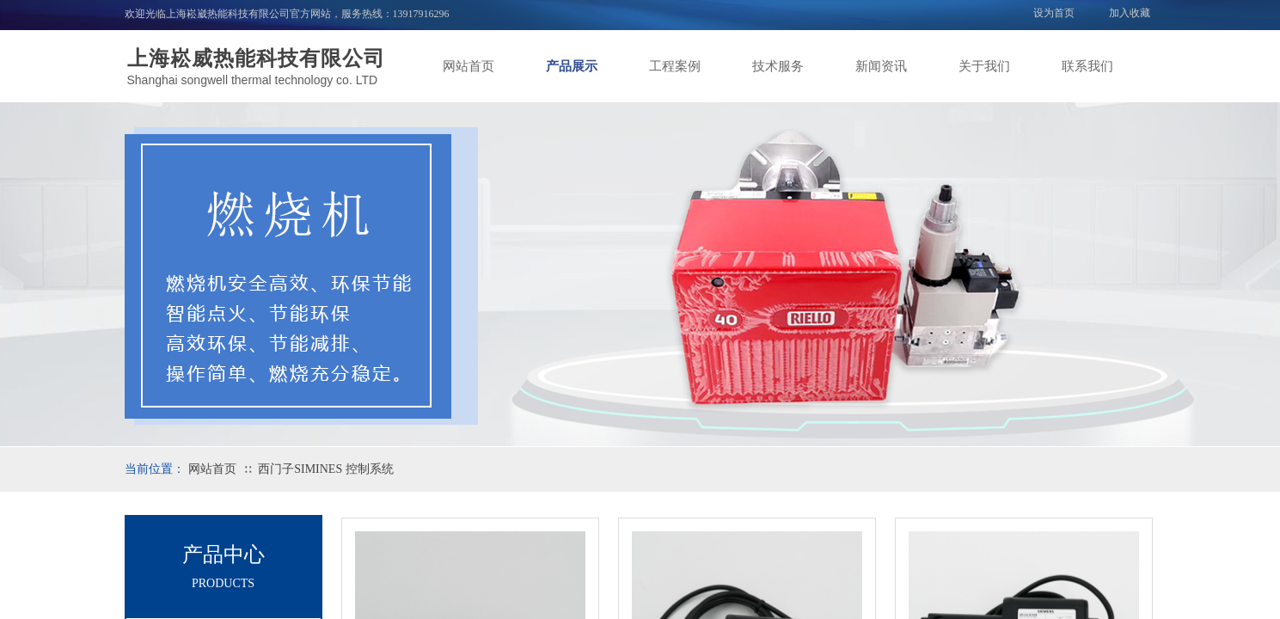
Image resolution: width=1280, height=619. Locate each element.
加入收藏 (1129, 13)
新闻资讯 (881, 66)
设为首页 (1054, 13)
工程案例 (675, 66)
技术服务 (778, 66)
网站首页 (468, 66)
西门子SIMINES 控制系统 (326, 469)
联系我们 (1087, 66)
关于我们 (984, 66)
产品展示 (571, 66)
